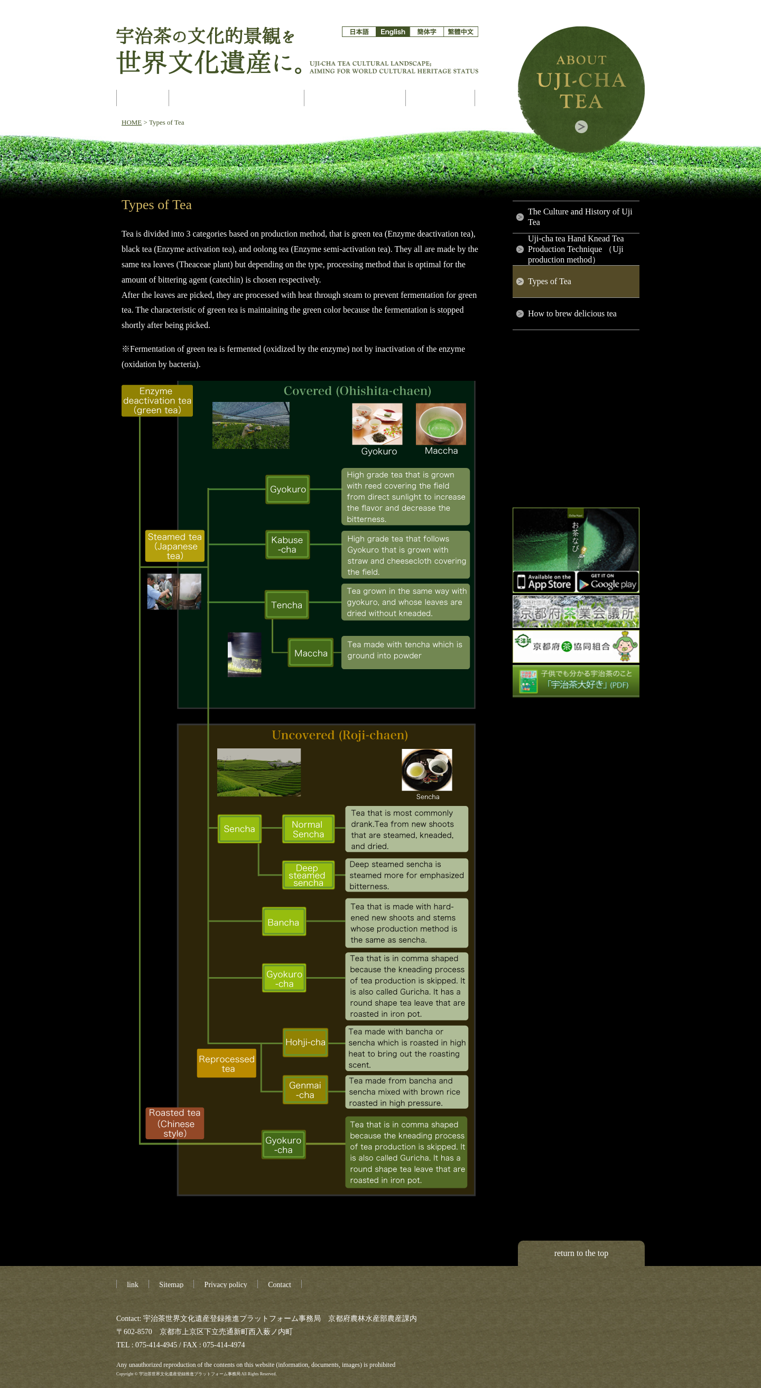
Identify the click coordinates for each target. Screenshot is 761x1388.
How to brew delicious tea (572, 313)
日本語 (359, 31)
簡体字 (427, 31)
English (393, 31)
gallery (441, 98)
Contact (279, 1285)
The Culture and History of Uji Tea (580, 217)
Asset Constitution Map (356, 98)
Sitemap (171, 1285)
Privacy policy (226, 1285)
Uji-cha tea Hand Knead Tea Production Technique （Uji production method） (576, 249)
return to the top (581, 1253)
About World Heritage (238, 98)
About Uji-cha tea (581, 89)
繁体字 (460, 31)
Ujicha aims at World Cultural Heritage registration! (142, 98)
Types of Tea (549, 281)
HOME (132, 122)
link (132, 1285)
